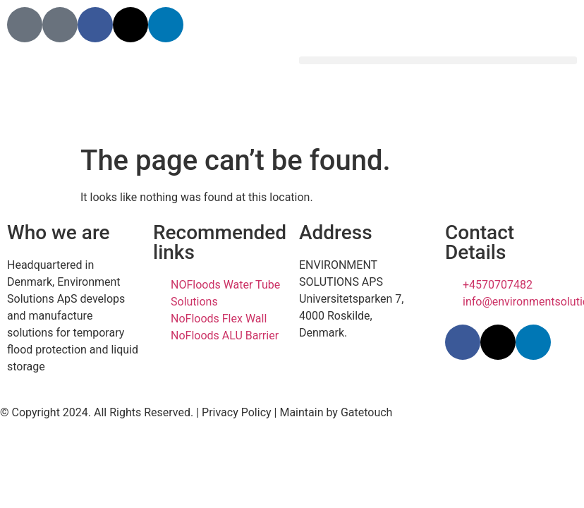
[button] (438, 60)
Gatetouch (367, 412)
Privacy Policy (237, 412)
